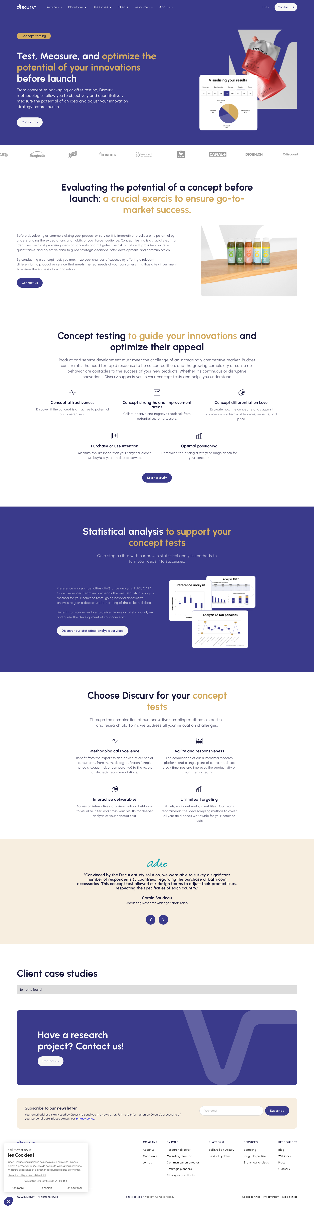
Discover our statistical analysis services (92, 631)
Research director (179, 1149)
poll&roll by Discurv (221, 1149)
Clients (123, 7)
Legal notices (289, 1196)
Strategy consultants (181, 1175)
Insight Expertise (255, 1156)
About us (166, 7)
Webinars (284, 1156)
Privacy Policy (271, 1196)
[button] (54, 7)
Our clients (150, 1156)
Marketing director (179, 1156)
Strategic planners (179, 1169)
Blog (281, 1149)
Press (281, 1162)
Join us (147, 1162)
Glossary (284, 1169)
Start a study (157, 478)
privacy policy (84, 1118)
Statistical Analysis (256, 1162)
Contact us (286, 7)
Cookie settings (251, 1196)
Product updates (219, 1156)
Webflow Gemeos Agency (159, 1196)
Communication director (183, 1162)
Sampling (250, 1149)
